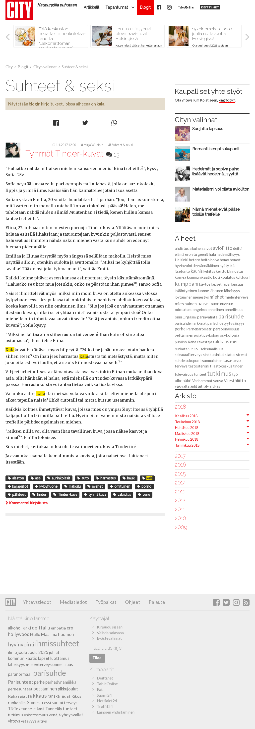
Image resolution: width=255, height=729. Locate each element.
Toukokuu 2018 (187, 422)
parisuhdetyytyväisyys (226, 323)
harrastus (106, 478)
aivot (207, 248)
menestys (201, 297)
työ (235, 374)
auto (83, 478)
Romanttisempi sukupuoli (215, 148)
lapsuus (237, 284)
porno (144, 486)
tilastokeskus (221, 366)
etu (194, 254)
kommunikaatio (199, 277)
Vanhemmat (202, 380)
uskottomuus (36, 714)
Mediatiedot (73, 602)
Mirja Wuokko (92, 145)
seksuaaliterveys (188, 354)
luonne (203, 290)
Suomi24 (104, 695)
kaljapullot (18, 486)
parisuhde (231, 316)
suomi (57, 702)
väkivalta (182, 386)
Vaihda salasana (110, 632)
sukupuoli (193, 360)
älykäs (214, 386)
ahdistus (182, 248)
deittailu (41, 627)
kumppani (186, 283)
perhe (180, 328)
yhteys (14, 721)
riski (233, 342)
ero (188, 254)
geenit (203, 254)
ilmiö (12, 652)
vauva (218, 380)
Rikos (76, 696)
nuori (215, 304)
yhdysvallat (72, 714)
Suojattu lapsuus (207, 128)
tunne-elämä (33, 708)
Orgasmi (189, 317)
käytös (204, 284)
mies (179, 303)
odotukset (183, 309)
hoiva (214, 260)
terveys (181, 366)
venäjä (55, 714)
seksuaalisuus (211, 349)
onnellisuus (234, 309)
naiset (203, 303)
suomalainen (212, 360)
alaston (16, 478)
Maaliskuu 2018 (187, 433)
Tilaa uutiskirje (105, 648)
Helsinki (181, 260)
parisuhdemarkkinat (191, 323)
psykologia (229, 335)
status (230, 354)
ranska (54, 696)
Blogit (145, 7)
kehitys (209, 271)
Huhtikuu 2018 (186, 427)
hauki (129, 478)
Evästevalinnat (109, 638)
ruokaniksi (17, 702)
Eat (100, 689)
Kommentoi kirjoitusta (26, 502)
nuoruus (227, 304)
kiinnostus (235, 271)
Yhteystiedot (37, 602)
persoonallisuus (226, 329)
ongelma (199, 309)
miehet (95, 486)
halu (212, 254)
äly (206, 386)
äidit (193, 386)
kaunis (197, 271)
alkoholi (15, 627)
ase (36, 478)
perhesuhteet (20, 688)
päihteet (17, 494)
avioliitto (222, 248)
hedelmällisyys (228, 254)
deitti (237, 248)
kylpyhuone (46, 486)
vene (144, 494)
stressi (241, 354)
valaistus (122, 494)
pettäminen (184, 335)
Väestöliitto (235, 380)
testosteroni (198, 366)
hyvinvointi (184, 265)
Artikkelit (91, 7)
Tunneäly (53, 708)
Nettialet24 (107, 700)
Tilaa (97, 658)
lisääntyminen (186, 290)
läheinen (216, 290)
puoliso (181, 342)
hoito (205, 260)
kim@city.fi (227, 100)
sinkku (208, 354)
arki (27, 627)
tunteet (200, 374)
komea (180, 277)
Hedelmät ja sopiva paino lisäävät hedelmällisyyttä (215, 171)
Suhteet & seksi (120, 145)
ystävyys (28, 721)
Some (32, 702)
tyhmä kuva (95, 494)
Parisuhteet (20, 682)
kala (100, 103)
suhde (180, 360)
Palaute (156, 602)
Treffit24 (105, 706)
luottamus (59, 658)
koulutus (228, 277)
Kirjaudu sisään (110, 627)
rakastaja (204, 342)
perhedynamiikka (60, 682)
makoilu (72, 486)
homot (235, 260)
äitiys (42, 721)
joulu (22, 652)
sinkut (219, 355)
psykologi (211, 335)
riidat (65, 696)
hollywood (18, 634)
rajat (22, 696)
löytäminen (183, 297)
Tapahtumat (116, 7)
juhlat (54, 652)
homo (224, 260)
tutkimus (219, 373)
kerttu (221, 271)
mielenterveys (237, 297)
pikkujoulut (68, 688)
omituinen (120, 486)
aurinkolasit (58, 478)
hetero (194, 260)
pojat (198, 335)
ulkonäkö (183, 380)
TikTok (14, 708)
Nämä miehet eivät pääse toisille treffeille (216, 212)
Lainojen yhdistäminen (115, 712)
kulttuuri (243, 277)
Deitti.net (105, 678)
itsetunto (182, 271)
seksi (194, 348)
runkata (181, 349)
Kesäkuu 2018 (186, 416)
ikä (232, 265)
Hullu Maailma (43, 634)
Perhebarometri (199, 329)
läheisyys (232, 290)
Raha (192, 342)
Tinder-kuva (65, 494)
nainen (191, 303)
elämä (179, 254)
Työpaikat (105, 602)
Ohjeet (132, 602)
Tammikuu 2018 (187, 445)
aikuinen (196, 248)
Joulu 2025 (38, 652)
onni (178, 317)
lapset (216, 284)
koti (216, 277)
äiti (200, 386)
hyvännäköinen (206, 265)
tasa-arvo (232, 360)
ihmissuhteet (57, 643)
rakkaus (221, 341)
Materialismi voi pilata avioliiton (220, 189)
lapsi (226, 284)
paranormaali (20, 674)
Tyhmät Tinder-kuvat (72, 153)
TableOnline (107, 683)
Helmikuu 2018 (186, 439)
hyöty (224, 265)
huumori (66, 634)
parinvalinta (207, 316)
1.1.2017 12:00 (64, 145)
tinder (39, 494)
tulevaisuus (184, 374)
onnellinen (215, 309)
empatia (58, 627)
